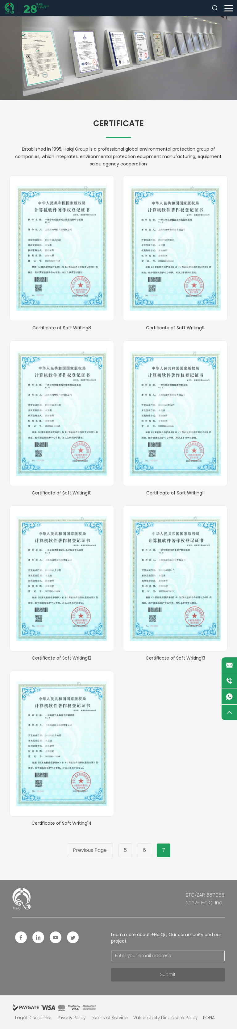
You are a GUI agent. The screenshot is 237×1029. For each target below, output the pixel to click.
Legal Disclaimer (33, 1017)
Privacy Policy (71, 1017)
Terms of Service (109, 1017)
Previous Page (90, 850)
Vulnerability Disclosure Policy (165, 1017)
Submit (168, 974)
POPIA (209, 1017)
